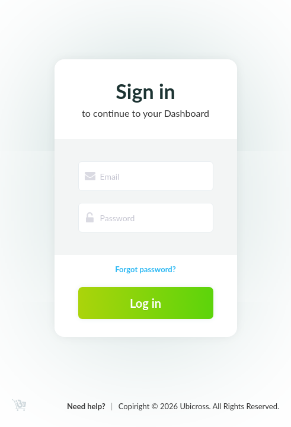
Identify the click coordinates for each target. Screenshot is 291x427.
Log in (145, 303)
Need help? (86, 406)
